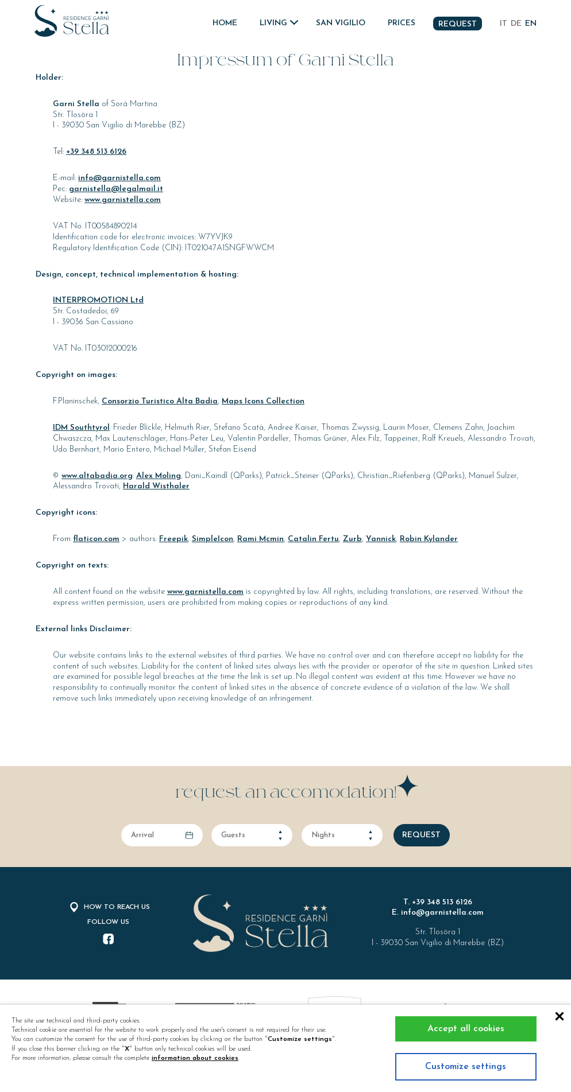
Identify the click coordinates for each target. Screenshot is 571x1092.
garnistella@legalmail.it (116, 189)
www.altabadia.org (97, 476)
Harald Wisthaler (156, 486)
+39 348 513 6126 (96, 151)
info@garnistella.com (119, 178)
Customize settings (465, 1066)
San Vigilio (340, 23)
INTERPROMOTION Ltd (98, 300)
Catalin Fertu (313, 539)
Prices (401, 23)
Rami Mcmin (260, 539)
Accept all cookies (465, 1028)
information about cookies (195, 1058)
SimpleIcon (212, 539)
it (503, 24)
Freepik (173, 539)
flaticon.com (96, 539)
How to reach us (108, 907)
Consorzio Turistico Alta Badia (160, 401)
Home (225, 23)
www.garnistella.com (122, 200)
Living (273, 23)
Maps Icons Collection (263, 401)
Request (457, 24)
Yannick (381, 539)
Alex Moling (158, 476)
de (516, 24)
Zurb (352, 539)
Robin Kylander (429, 539)
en (531, 24)
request (421, 835)
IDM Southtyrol (81, 427)
